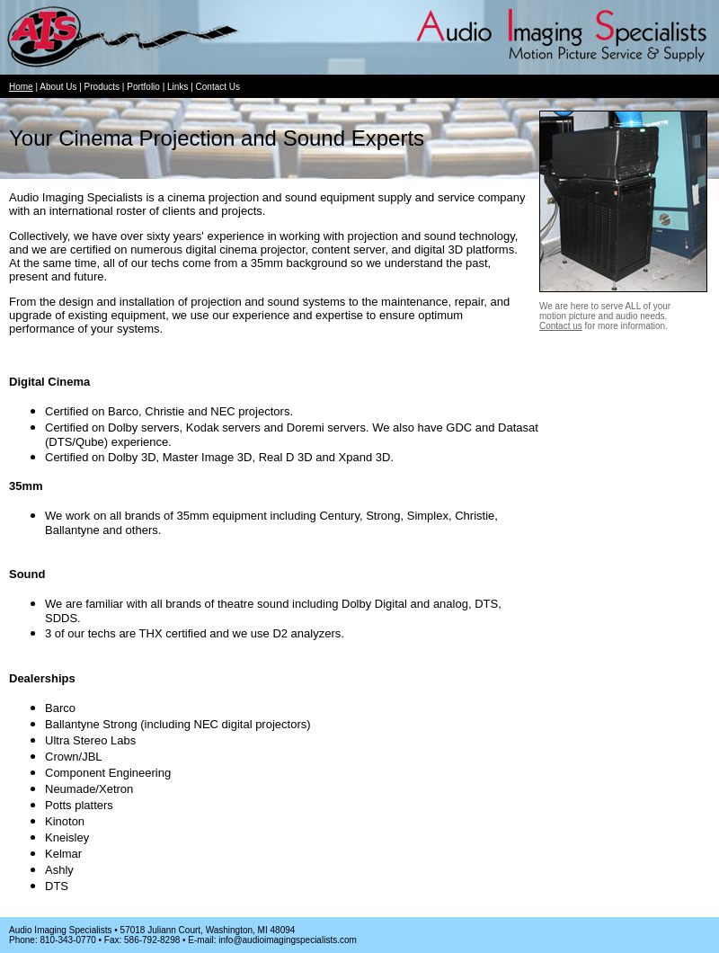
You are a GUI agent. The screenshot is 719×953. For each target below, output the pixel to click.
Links (177, 87)
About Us (58, 87)
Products (102, 87)
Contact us (560, 326)
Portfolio (143, 87)
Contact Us (218, 87)
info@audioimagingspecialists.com (287, 940)
